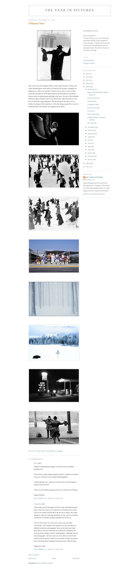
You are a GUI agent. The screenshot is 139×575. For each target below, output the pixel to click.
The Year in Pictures (69, 10)
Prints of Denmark (93, 98)
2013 (87, 74)
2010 (87, 83)
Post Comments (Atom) (45, 563)
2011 (87, 80)
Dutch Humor (91, 101)
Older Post (76, 558)
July (89, 140)
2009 (87, 87)
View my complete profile (94, 194)
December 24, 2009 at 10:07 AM (48, 498)
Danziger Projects (89, 63)
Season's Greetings (93, 108)
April (90, 150)
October (90, 130)
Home (54, 558)
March (90, 153)
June (89, 143)
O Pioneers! (91, 111)
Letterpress (37, 504)
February (91, 156)
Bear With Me (91, 123)
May (89, 146)
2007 (87, 167)
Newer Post (32, 558)
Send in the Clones (93, 114)
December (91, 89)
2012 (87, 77)
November (91, 127)
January (90, 159)
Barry (36, 463)
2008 (87, 163)
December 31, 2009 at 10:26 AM (48, 549)
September (91, 133)
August (90, 137)
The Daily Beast (88, 60)
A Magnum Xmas (93, 104)
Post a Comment (33, 555)
